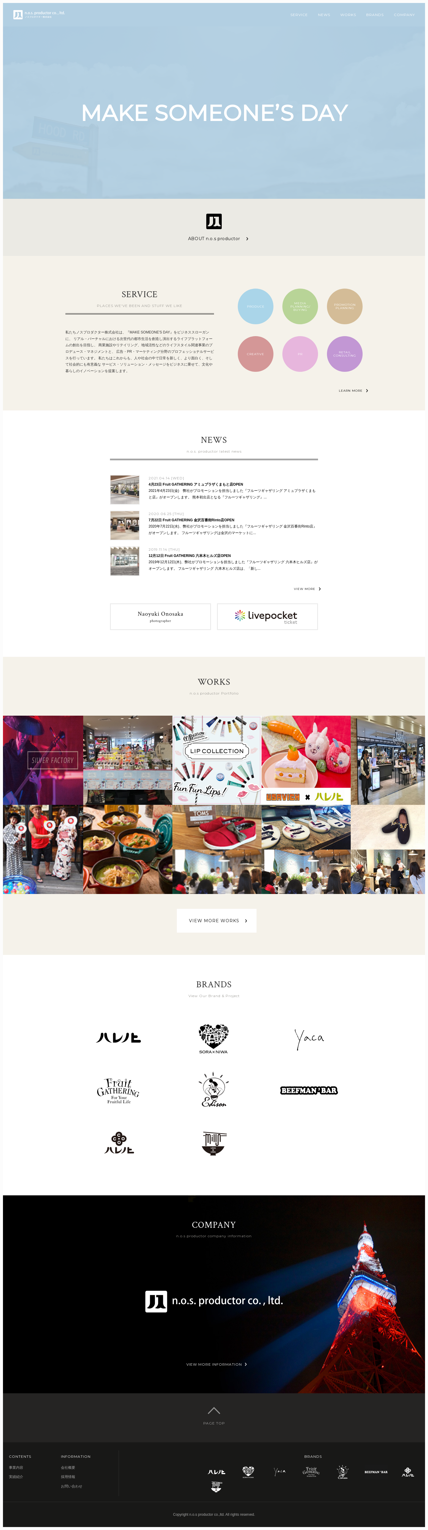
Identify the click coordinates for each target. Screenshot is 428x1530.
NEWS (324, 14)
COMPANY (404, 14)
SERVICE (299, 14)
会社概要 (68, 1468)
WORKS (348, 14)
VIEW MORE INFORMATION (214, 1364)
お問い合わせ (71, 1486)
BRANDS (375, 14)
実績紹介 (16, 1477)
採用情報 (68, 1477)
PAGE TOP (214, 1423)
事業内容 (16, 1468)
